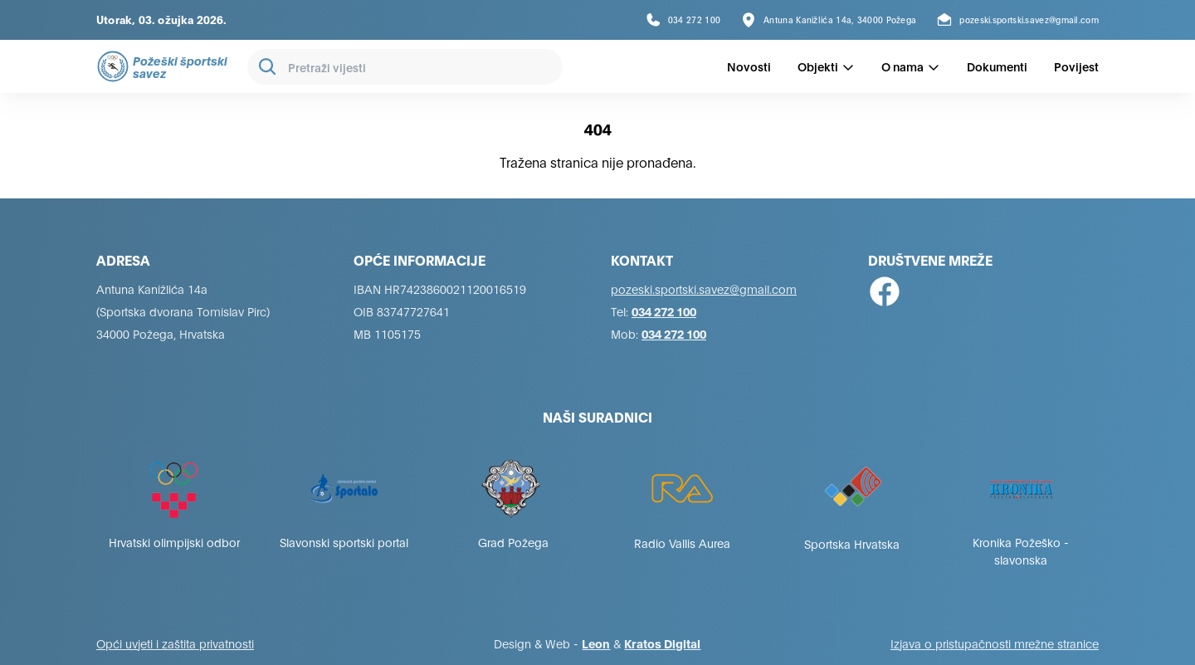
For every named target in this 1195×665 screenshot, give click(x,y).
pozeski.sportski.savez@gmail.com (704, 288)
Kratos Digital (662, 643)
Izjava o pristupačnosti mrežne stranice (994, 643)
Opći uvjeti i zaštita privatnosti (175, 643)
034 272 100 (664, 311)
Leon (596, 643)
